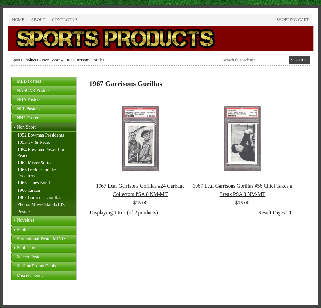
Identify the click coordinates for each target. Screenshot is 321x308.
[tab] (43, 81)
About (38, 19)
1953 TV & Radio (34, 142)
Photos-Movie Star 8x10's (41, 204)
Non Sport (51, 59)
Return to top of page (33, 292)
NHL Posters (28, 118)
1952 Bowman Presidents (41, 135)
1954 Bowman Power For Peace (41, 152)
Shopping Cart (292, 19)
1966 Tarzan (29, 190)
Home (18, 19)
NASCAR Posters (33, 90)
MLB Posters (29, 81)
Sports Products (24, 59)
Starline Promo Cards (36, 266)
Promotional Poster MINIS (41, 238)
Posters (24, 211)
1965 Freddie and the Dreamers (37, 172)
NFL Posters (28, 108)
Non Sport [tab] (24, 127)
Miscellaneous (30, 275)
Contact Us (65, 19)
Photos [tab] (20, 229)
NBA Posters (29, 99)
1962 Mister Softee (35, 162)
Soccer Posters (30, 256)
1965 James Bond (34, 182)
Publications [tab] (25, 248)
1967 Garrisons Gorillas (84, 59)
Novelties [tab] (23, 220)
